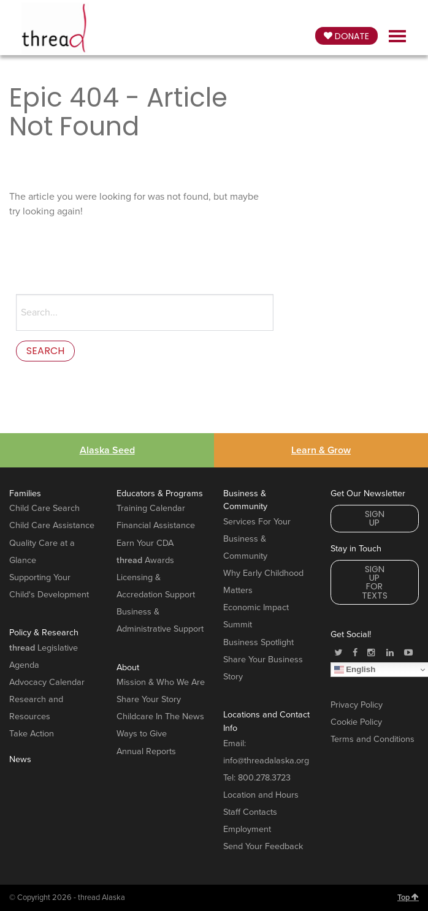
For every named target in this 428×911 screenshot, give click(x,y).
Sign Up (374, 518)
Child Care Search (44, 508)
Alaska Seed (107, 450)
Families (25, 493)
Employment (247, 829)
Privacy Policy (357, 705)
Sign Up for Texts (375, 582)
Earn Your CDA (145, 543)
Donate (346, 36)
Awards (145, 560)
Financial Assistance (156, 525)
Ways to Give (142, 733)
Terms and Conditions (373, 739)
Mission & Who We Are (161, 682)
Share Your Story (149, 699)
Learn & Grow (321, 450)
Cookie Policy (356, 722)
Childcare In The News (160, 716)
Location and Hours (261, 795)
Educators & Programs (160, 493)
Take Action (31, 733)
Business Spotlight (258, 642)
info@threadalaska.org (266, 760)
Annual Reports (146, 751)
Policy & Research (43, 632)
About (128, 667)
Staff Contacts (250, 812)
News (20, 759)
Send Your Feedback (263, 846)
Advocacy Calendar (47, 682)
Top (408, 897)
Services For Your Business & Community (257, 538)
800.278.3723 (264, 778)
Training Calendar (151, 508)
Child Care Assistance (51, 525)
